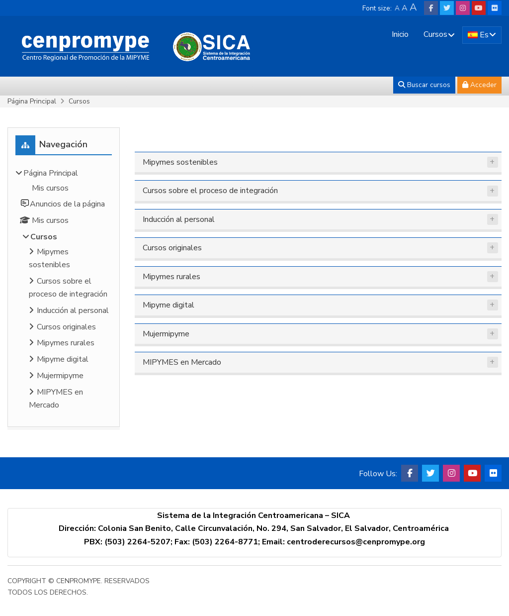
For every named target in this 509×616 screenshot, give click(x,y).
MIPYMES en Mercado (182, 362)
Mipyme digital (168, 305)
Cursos (435, 34)
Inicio (400, 34)
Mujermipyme (166, 333)
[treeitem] (63, 290)
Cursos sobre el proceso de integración (210, 190)
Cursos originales (172, 247)
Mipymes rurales (171, 276)
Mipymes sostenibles (180, 162)
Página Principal (31, 101)
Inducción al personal (179, 219)
